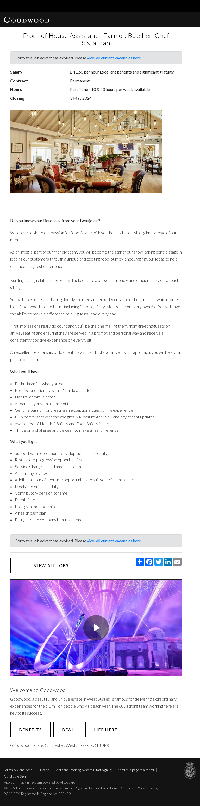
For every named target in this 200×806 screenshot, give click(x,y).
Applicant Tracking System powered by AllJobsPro (39, 782)
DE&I (67, 729)
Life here (105, 729)
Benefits (30, 729)
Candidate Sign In (16, 776)
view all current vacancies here (114, 57)
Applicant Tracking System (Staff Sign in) (83, 770)
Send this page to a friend (136, 770)
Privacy (43, 770)
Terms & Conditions (18, 770)
